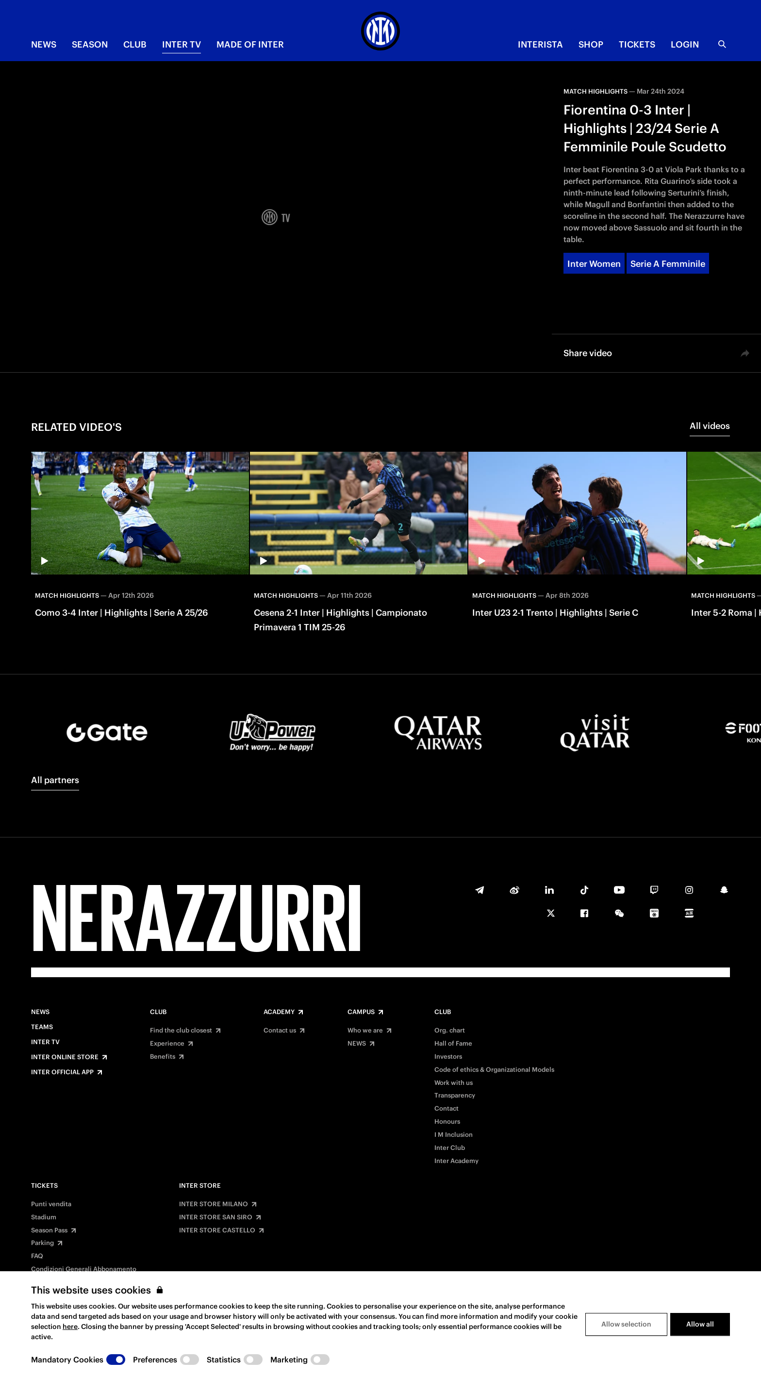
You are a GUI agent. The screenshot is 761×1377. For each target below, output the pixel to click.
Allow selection (626, 1360)
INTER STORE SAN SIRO (215, 1217)
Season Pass (49, 1230)
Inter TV (181, 44)
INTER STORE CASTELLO (217, 1230)
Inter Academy (456, 1161)
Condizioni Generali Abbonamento (83, 1269)
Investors (448, 1057)
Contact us (280, 1030)
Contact (446, 1109)
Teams (42, 1027)
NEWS (43, 44)
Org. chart (449, 1030)
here (70, 1362)
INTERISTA (540, 44)
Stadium (43, 1217)
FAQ (37, 1256)
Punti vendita (51, 1204)
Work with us (453, 1083)
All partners (55, 780)
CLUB (135, 44)
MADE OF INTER (250, 44)
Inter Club (449, 1148)
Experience (167, 1044)
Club (158, 1012)
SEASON (90, 44)
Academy (279, 1012)
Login (685, 44)
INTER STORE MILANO (213, 1204)
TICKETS (637, 44)
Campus (361, 1012)
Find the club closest (181, 1030)
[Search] (722, 44)
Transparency (454, 1095)
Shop (591, 44)
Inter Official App (62, 1072)
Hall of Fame (453, 1044)
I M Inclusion (453, 1135)
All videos (710, 425)
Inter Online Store (65, 1057)
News (40, 1012)
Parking (42, 1243)
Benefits (162, 1057)
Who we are (365, 1030)
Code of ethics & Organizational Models (494, 1070)
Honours (447, 1122)
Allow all (700, 1360)
